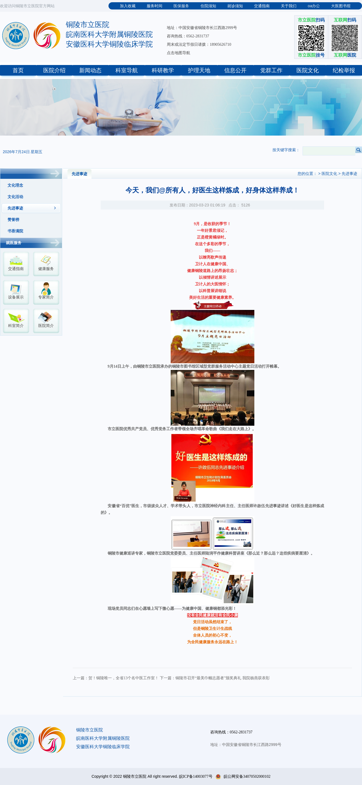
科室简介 (16, 326)
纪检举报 (344, 70)
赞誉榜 (13, 220)
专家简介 (46, 297)
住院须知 (208, 6)
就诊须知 (235, 6)
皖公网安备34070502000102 (243, 776)
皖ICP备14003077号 (196, 776)
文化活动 (15, 197)
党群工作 (271, 70)
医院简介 (46, 326)
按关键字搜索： (286, 150)
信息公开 (235, 70)
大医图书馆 (341, 6)
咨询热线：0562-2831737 (188, 36)
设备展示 (16, 297)
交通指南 (262, 6)
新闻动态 (90, 70)
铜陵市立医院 (87, 25)
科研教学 (163, 70)
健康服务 (46, 269)
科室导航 (126, 70)
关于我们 (288, 6)
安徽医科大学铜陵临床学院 (109, 44)
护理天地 (199, 70)
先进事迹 (15, 208)
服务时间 (154, 6)
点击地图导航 (178, 53)
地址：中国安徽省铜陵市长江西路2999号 (202, 28)
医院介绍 (54, 70)
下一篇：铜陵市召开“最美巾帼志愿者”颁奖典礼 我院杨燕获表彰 (215, 678)
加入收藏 (128, 6)
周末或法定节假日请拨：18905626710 (199, 44)
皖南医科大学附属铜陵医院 (109, 34)
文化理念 (15, 185)
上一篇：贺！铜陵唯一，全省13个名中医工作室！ (116, 678)
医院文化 (307, 70)
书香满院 (15, 231)
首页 (18, 70)
